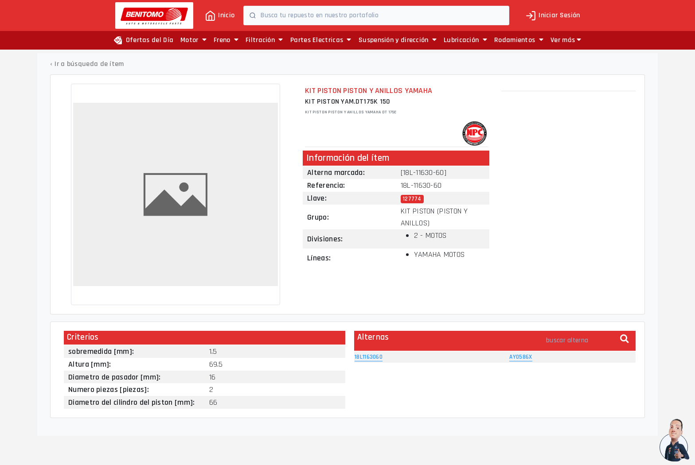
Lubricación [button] (465, 40)
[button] (566, 40)
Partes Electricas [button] (320, 40)
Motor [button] (193, 40)
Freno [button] (226, 40)
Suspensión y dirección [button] (398, 40)
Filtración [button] (264, 40)
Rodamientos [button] (518, 40)
